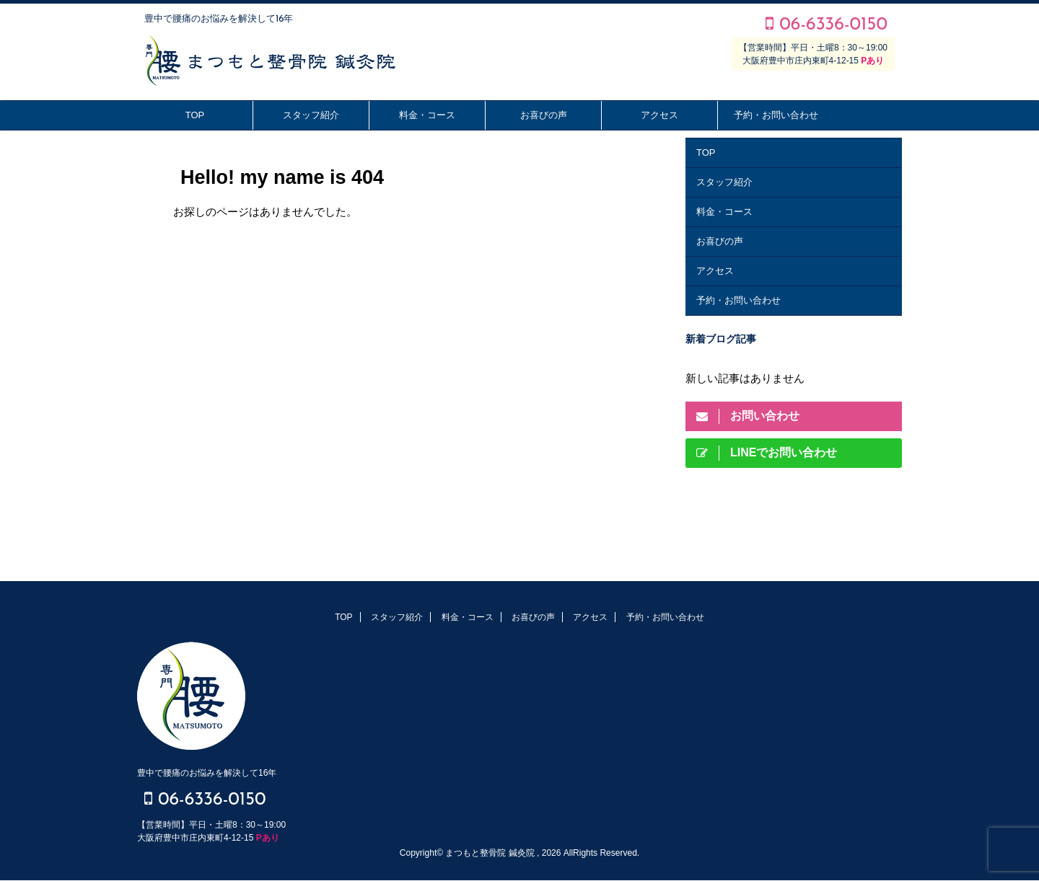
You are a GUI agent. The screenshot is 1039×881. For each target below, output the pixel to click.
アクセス (659, 115)
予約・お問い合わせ (776, 115)
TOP (195, 115)
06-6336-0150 (826, 25)
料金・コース (427, 115)
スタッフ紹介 (311, 115)
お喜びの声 (543, 115)
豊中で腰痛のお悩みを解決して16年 (206, 773)
